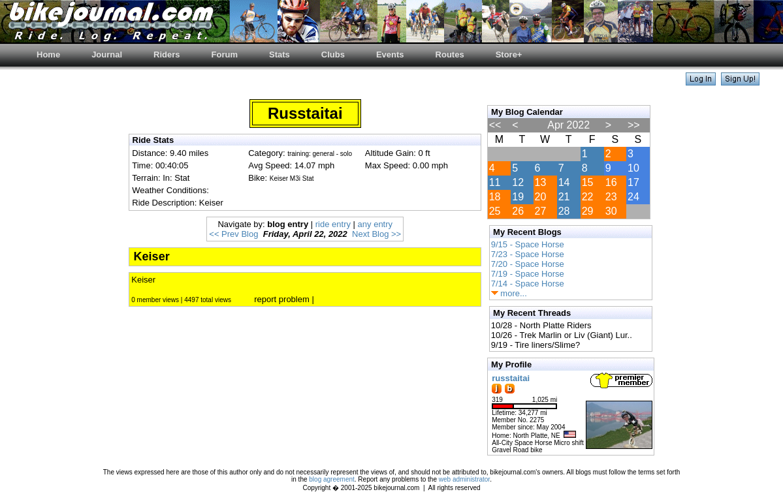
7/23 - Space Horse (527, 254)
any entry (375, 224)
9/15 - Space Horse (527, 244)
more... (509, 293)
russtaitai (511, 378)
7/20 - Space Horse (527, 264)
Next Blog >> (376, 234)
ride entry (333, 224)
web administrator (464, 479)
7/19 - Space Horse (527, 274)
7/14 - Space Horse (527, 283)
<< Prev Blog (233, 234)
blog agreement (332, 479)
